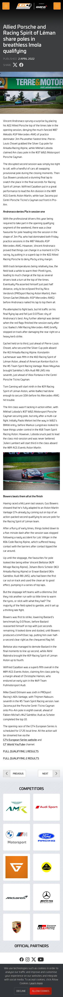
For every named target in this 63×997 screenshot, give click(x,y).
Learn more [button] (36, 983)
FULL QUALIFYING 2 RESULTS (21, 758)
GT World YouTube (14, 744)
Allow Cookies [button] (40, 990)
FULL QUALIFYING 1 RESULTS (21, 751)
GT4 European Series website (20, 739)
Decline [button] (21, 990)
